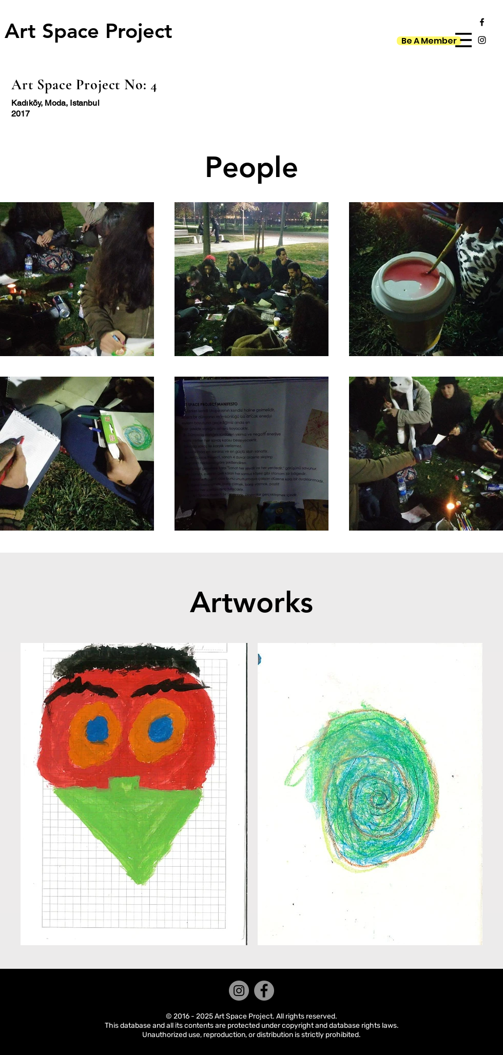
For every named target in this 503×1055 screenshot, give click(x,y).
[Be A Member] (429, 40)
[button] (463, 40)
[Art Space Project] (88, 30)
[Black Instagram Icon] (482, 40)
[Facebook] (264, 991)
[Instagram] (239, 991)
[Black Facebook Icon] (482, 22)
